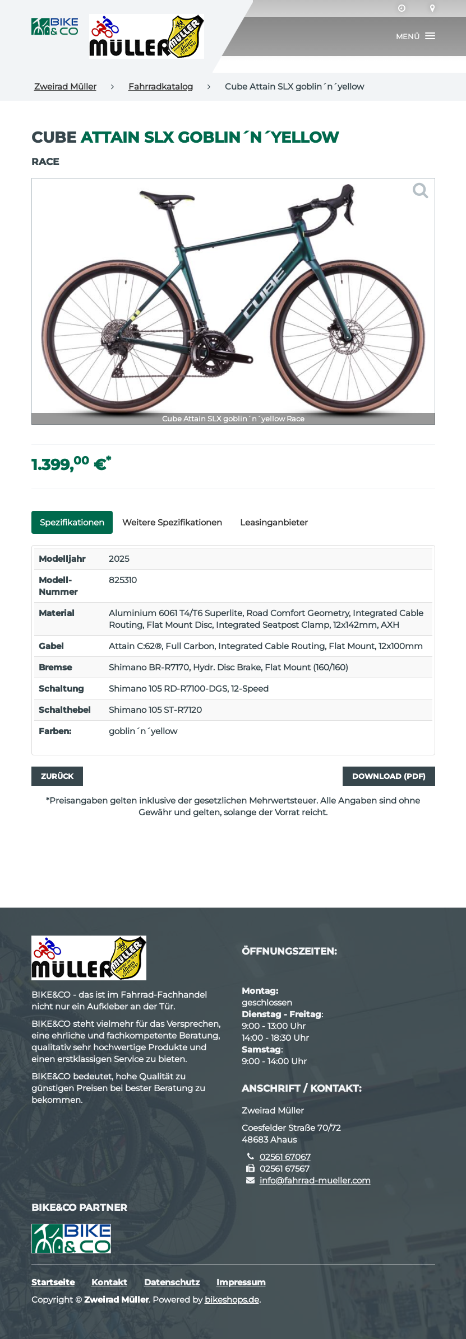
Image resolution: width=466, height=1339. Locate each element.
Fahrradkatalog (160, 86)
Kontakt (109, 1282)
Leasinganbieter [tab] (274, 522)
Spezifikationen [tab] (72, 522)
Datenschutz (172, 1282)
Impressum (241, 1282)
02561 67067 (285, 1157)
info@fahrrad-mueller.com (315, 1180)
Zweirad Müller (65, 86)
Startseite (53, 1282)
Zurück (57, 776)
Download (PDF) (389, 776)
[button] (415, 36)
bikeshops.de (232, 1299)
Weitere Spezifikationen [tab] (172, 522)
